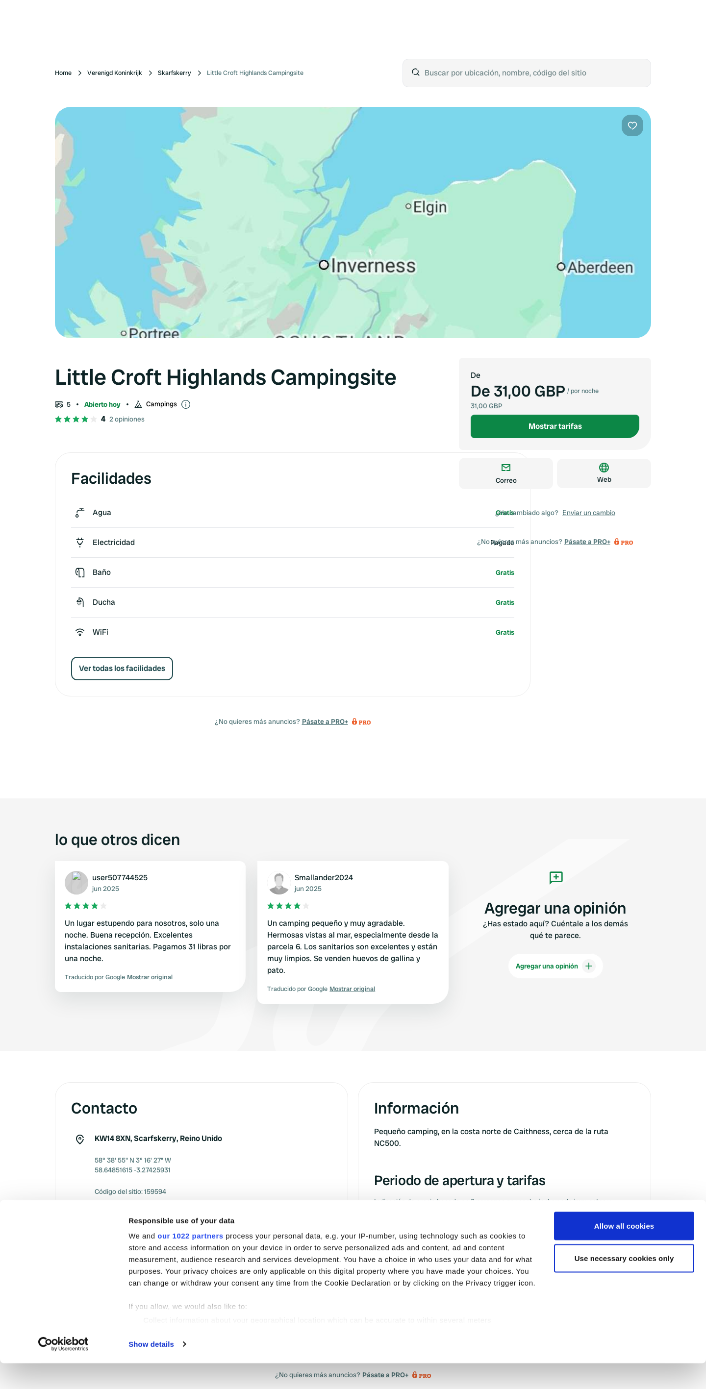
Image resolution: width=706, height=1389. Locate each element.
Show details (151, 1370)
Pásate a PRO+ (325, 721)
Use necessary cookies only (624, 1284)
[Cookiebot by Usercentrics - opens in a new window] (63, 1370)
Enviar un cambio (588, 512)
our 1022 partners (190, 1262)
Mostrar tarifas (555, 426)
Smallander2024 (324, 877)
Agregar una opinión (556, 966)
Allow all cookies (624, 1252)
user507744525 (120, 877)
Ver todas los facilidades (122, 668)
